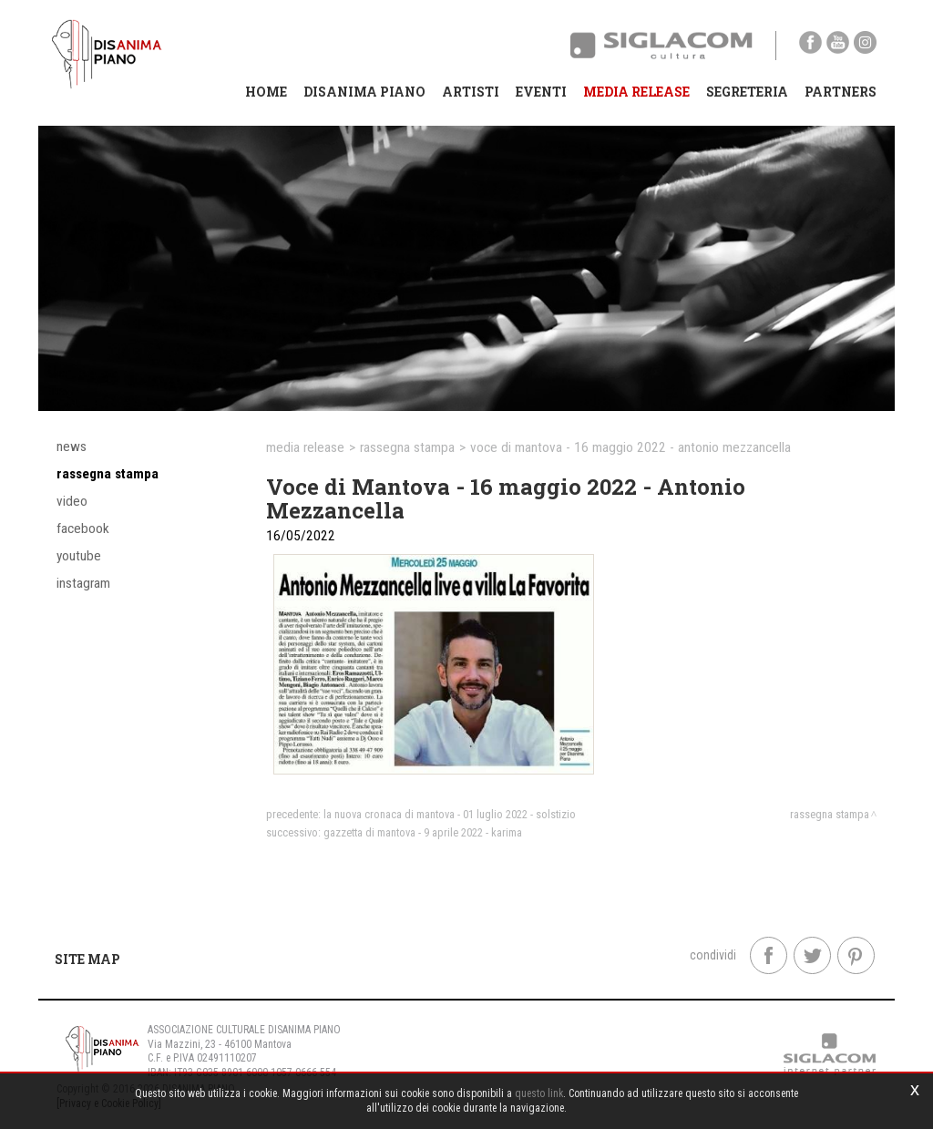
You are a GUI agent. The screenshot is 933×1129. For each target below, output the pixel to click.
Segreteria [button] (747, 91)
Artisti (470, 91)
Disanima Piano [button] (364, 91)
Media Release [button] (636, 91)
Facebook (82, 528)
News (71, 446)
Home (266, 91)
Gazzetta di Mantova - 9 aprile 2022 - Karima (422, 832)
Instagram (83, 583)
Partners (841, 91)
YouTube (78, 555)
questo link (539, 1093)
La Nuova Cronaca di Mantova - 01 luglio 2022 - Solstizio (449, 814)
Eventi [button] (541, 91)
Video (71, 501)
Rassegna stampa (107, 473)
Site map (87, 959)
